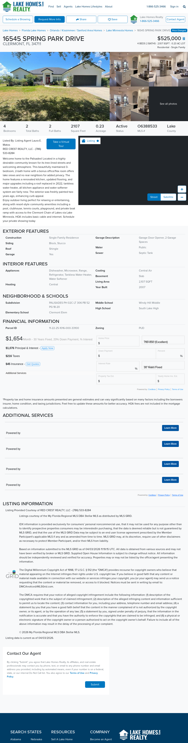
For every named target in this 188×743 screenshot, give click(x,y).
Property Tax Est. (106, 376)
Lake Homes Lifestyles (88, 6)
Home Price (103, 338)
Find (51, 6)
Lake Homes (10, 30)
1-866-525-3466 (156, 6)
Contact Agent (175, 19)
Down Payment (105, 351)
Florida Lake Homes (34, 30)
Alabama (15, 739)
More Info (49, 19)
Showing (18, 19)
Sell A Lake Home (62, 739)
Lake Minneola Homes (119, 30)
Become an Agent (101, 739)
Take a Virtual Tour (61, 144)
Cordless (152, 389)
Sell (59, 6)
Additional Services (16, 373)
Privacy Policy (164, 389)
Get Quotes (33, 364)
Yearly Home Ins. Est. (168, 376)
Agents (68, 6)
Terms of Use (177, 389)
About (108, 6)
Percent (161, 351)
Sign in (174, 6)
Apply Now (47, 348)
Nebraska (36, 739)
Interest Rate (104, 363)
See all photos (168, 104)
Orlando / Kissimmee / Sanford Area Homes (76, 30)
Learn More (170, 428)
